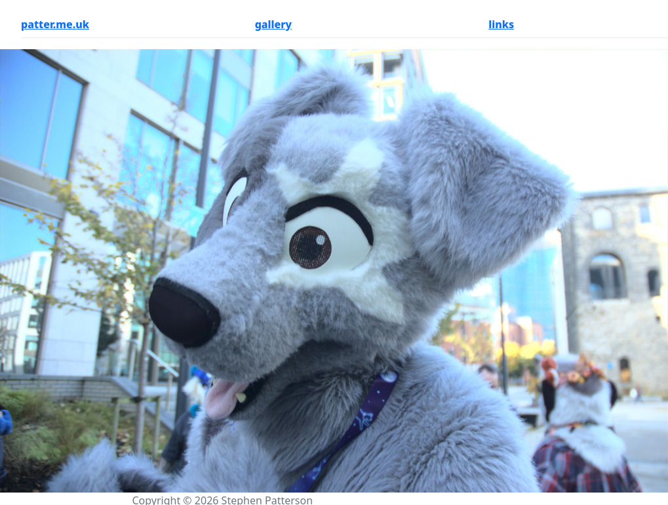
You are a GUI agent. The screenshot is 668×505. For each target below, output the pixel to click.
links (501, 24)
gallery (273, 24)
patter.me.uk (55, 24)
